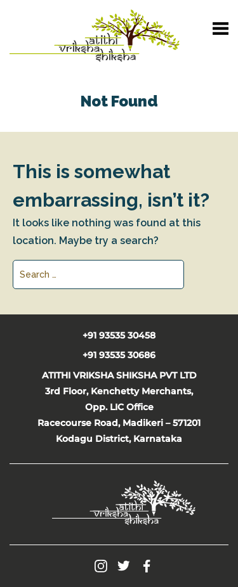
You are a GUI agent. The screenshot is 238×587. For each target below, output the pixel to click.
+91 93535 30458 (119, 335)
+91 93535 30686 (119, 355)
